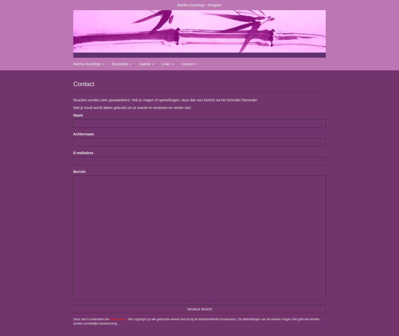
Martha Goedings (191, 5)
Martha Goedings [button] (88, 64)
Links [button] (168, 64)
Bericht (79, 172)
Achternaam (83, 134)
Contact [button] (189, 64)
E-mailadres (83, 153)
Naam (78, 115)
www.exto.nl (118, 319)
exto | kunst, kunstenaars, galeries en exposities (87, 5)
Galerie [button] (146, 64)
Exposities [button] (122, 64)
